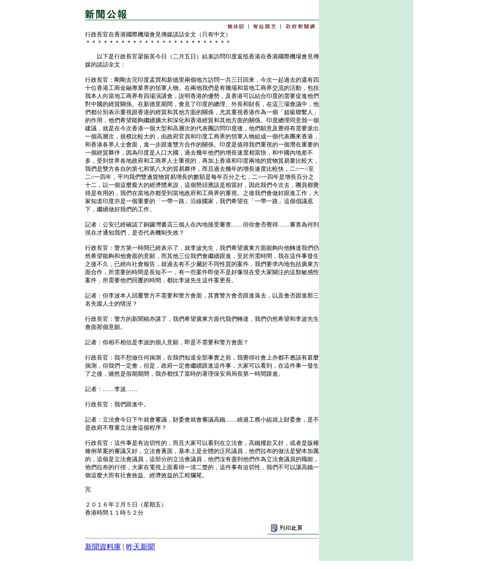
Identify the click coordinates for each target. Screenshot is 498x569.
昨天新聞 (140, 547)
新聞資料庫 (103, 547)
